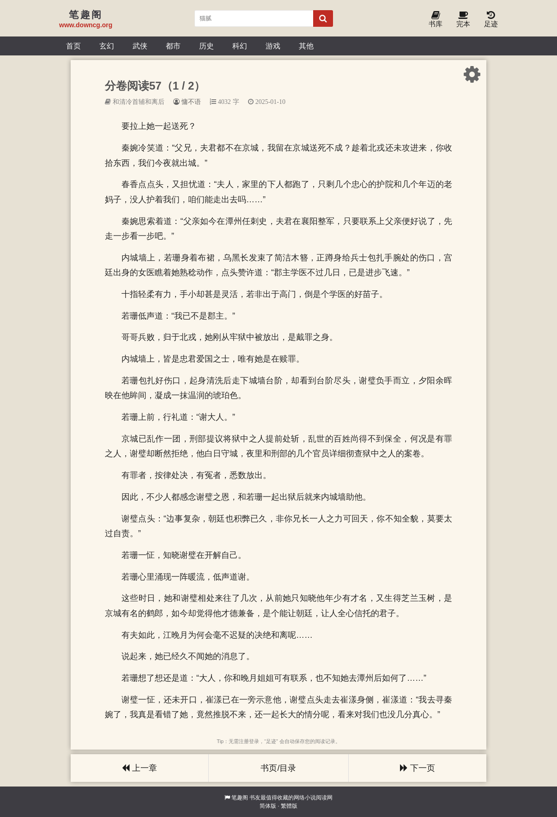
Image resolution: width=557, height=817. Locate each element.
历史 (206, 46)
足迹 (491, 20)
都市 (173, 46)
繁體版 (289, 806)
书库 (435, 20)
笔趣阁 (239, 797)
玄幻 (106, 46)
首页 (73, 46)
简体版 (268, 806)
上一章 (139, 768)
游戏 (273, 46)
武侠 (140, 46)
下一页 (417, 768)
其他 (306, 46)
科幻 (239, 46)
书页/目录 (278, 768)
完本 (463, 20)
